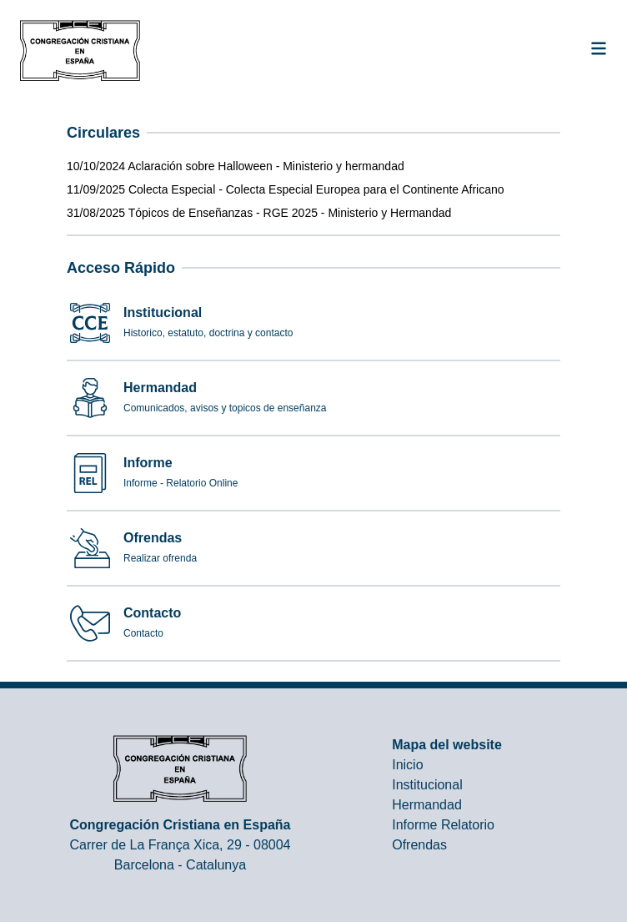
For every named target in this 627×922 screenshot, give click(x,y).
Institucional (427, 785)
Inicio (407, 765)
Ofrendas (419, 845)
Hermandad (427, 805)
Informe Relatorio (443, 825)
